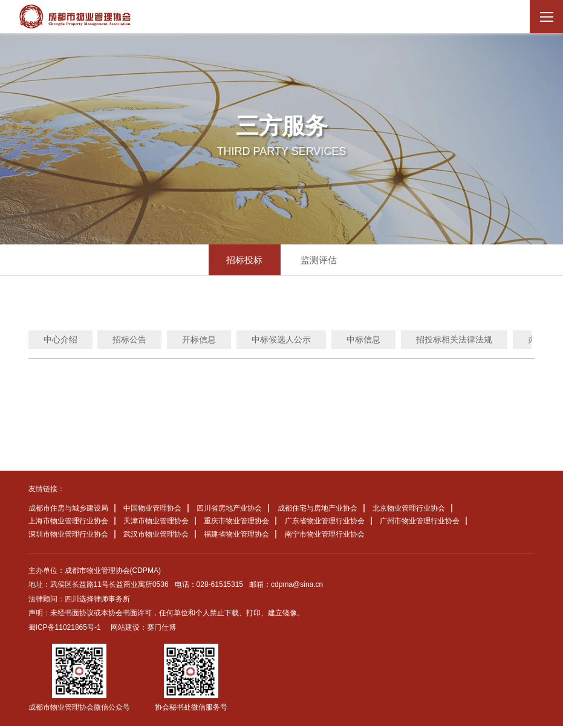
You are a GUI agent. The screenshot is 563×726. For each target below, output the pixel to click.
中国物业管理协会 (152, 508)
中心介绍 (60, 339)
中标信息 (363, 339)
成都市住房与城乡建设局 (68, 508)
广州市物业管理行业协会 (420, 521)
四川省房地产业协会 (229, 508)
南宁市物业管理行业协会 (325, 534)
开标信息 (199, 339)
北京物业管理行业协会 (409, 508)
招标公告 (129, 339)
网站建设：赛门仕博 (143, 627)
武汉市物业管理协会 (156, 534)
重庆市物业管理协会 (236, 521)
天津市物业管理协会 (156, 521)
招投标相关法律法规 (454, 339)
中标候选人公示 (281, 339)
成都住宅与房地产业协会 (317, 508)
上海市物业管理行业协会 (68, 521)
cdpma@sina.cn (297, 584)
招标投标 (244, 260)
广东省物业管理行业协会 (325, 521)
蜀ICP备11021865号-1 (64, 627)
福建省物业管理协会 (236, 534)
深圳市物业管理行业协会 (68, 534)
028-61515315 (220, 584)
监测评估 (319, 260)
